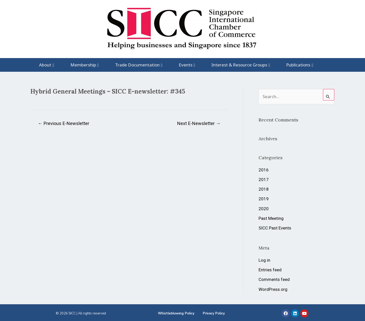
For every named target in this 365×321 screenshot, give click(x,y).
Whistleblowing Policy (176, 313)
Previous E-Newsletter (63, 123)
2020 (264, 208)
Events (185, 65)
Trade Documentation (137, 65)
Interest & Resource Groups (239, 65)
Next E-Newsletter (199, 123)
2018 (264, 189)
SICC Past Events (275, 227)
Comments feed (274, 279)
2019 (264, 198)
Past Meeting (271, 218)
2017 (264, 179)
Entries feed (270, 269)
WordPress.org (273, 289)
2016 (264, 169)
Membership (83, 65)
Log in (264, 260)
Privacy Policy (214, 313)
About (45, 65)
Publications (298, 65)
